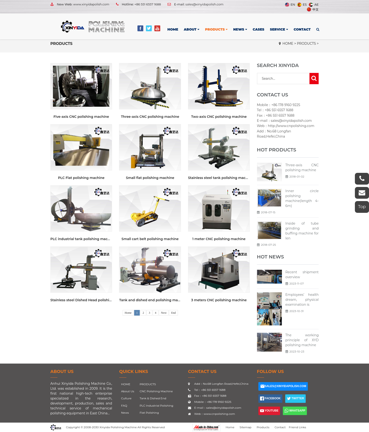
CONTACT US (202, 371)
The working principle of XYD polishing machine (302, 340)
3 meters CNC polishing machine (219, 300)
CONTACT (302, 29)
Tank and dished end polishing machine (153, 300)
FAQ (124, 405)
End (173, 312)
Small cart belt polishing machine (150, 239)
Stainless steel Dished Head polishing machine (89, 300)
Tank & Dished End (153, 398)
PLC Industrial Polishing (156, 405)
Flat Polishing (149, 412)
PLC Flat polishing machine (81, 178)
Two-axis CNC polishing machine (219, 117)
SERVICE (279, 29)
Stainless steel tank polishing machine (220, 178)
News (125, 412)
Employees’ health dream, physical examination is (302, 300)
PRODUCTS (216, 29)
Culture (126, 398)
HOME (172, 29)
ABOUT (191, 29)
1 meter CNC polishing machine (218, 239)
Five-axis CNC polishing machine (81, 117)
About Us (62, 371)
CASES (258, 29)
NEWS (240, 29)
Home (128, 312)
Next (163, 312)
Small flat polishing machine (150, 178)
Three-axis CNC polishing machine (150, 117)
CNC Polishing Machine (156, 391)
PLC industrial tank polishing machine (82, 239)
